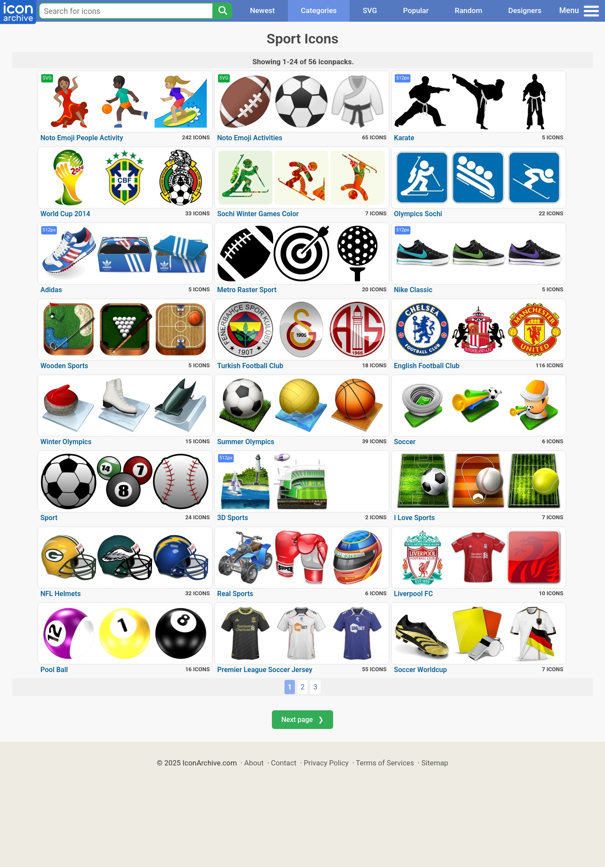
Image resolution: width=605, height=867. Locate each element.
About (254, 762)
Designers (524, 10)
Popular (416, 10)
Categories (319, 10)
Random (468, 10)
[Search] (222, 11)
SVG (370, 10)
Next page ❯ (302, 719)
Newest (262, 10)
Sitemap (434, 762)
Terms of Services (385, 762)
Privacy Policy (326, 762)
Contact (284, 762)
